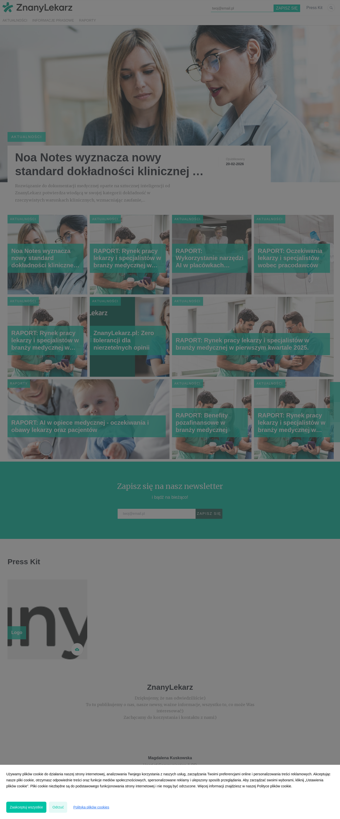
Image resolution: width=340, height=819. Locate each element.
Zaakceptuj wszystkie (26, 807)
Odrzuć (58, 807)
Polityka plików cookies (91, 807)
